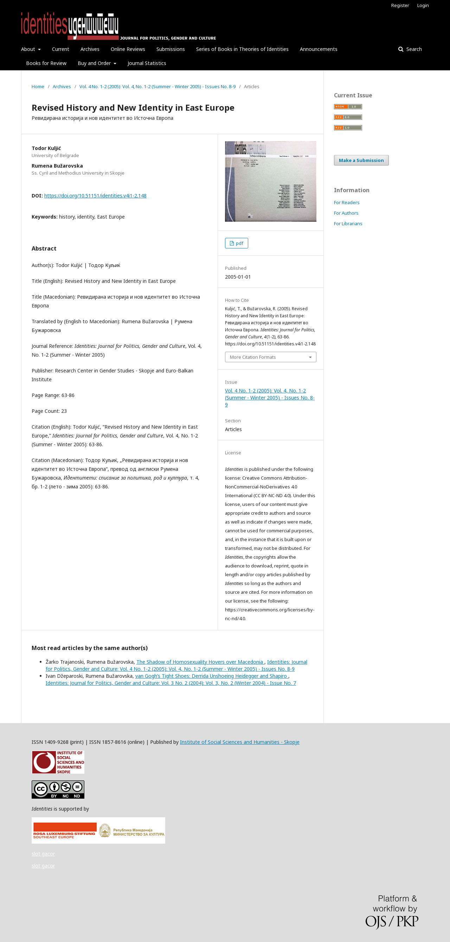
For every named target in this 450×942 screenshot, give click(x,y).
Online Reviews (128, 49)
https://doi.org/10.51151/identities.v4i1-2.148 (95, 195)
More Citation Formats (253, 357)
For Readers (347, 202)
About (29, 49)
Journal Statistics (147, 63)
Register (400, 5)
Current (60, 49)
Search (413, 49)
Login (423, 5)
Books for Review (46, 63)
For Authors (346, 213)
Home (38, 86)
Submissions (170, 49)
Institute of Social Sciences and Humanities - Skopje (240, 742)
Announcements (319, 49)
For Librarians (348, 223)
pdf (239, 243)
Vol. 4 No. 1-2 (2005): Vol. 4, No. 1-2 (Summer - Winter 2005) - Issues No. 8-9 (157, 86)
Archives (90, 49)
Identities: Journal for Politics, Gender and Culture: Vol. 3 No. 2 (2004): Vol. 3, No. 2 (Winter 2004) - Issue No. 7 (171, 683)
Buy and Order (95, 63)
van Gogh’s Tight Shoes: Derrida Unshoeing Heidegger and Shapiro (211, 676)
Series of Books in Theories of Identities (242, 49)
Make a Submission (361, 160)
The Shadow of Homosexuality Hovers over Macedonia (200, 661)
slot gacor (43, 853)
